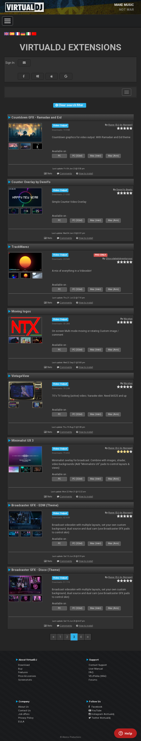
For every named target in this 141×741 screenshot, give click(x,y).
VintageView (20, 376)
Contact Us (24, 710)
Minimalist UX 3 (22, 440)
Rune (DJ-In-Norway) (120, 124)
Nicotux (128, 318)
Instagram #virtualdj (101, 714)
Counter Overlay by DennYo (30, 182)
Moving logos (21, 311)
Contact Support (98, 664)
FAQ (91, 672)
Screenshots (25, 679)
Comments (66, 173)
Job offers (23, 714)
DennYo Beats (124, 189)
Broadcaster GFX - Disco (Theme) (35, 570)
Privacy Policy (26, 717)
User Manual (96, 668)
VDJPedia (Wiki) (97, 676)
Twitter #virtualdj (100, 717)
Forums (93, 679)
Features (23, 672)
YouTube (95, 710)
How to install (86, 173)
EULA (21, 721)
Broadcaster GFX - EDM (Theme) (34, 505)
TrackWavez (20, 246)
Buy (20, 668)
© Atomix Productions (70, 737)
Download (24, 664)
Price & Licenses (27, 676)
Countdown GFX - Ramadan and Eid (36, 117)
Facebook (95, 706)
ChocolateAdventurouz (119, 258)
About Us (23, 706)
